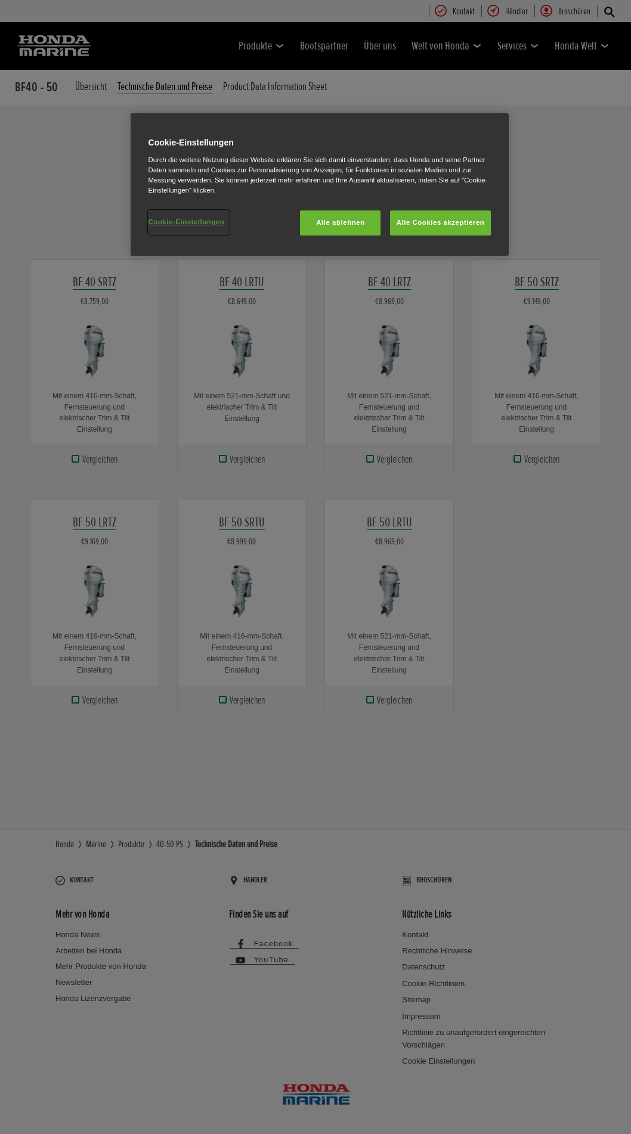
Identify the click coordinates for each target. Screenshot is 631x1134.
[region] (320, 184)
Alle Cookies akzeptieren (441, 222)
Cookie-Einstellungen (187, 221)
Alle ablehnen (340, 222)
